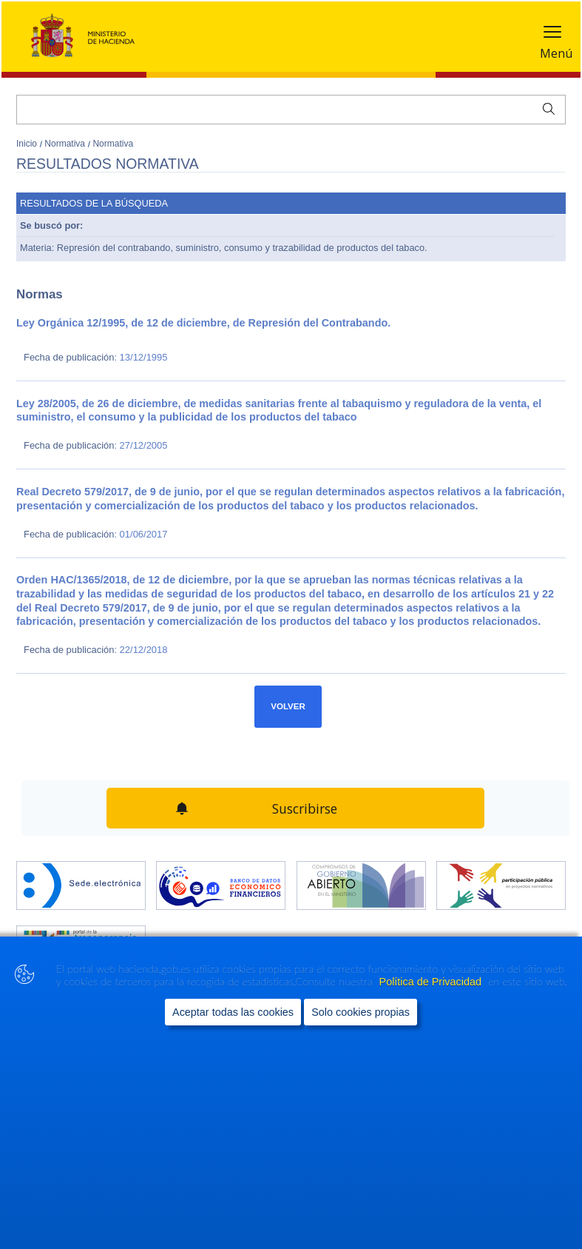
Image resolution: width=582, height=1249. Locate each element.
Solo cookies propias (360, 1012)
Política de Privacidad (431, 982)
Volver (288, 706)
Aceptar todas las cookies (233, 1012)
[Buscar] (291, 109)
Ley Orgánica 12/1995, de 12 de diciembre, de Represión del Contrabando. (203, 323)
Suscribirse (304, 808)
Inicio (27, 143)
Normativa (65, 143)
